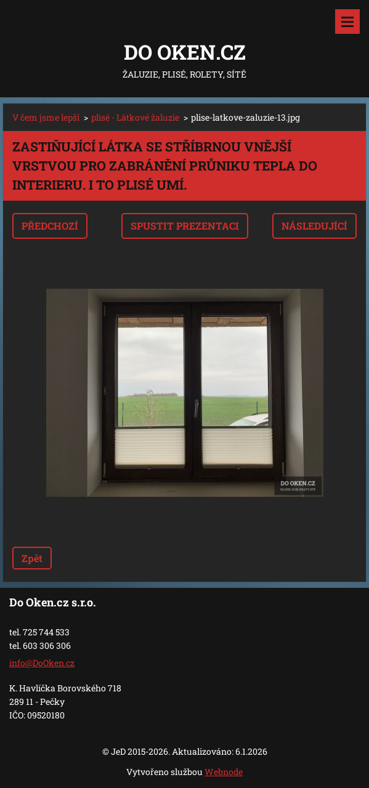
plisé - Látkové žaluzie (135, 117)
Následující (314, 225)
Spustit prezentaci (185, 225)
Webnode (224, 772)
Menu (347, 21)
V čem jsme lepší (45, 117)
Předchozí (50, 225)
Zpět (32, 558)
